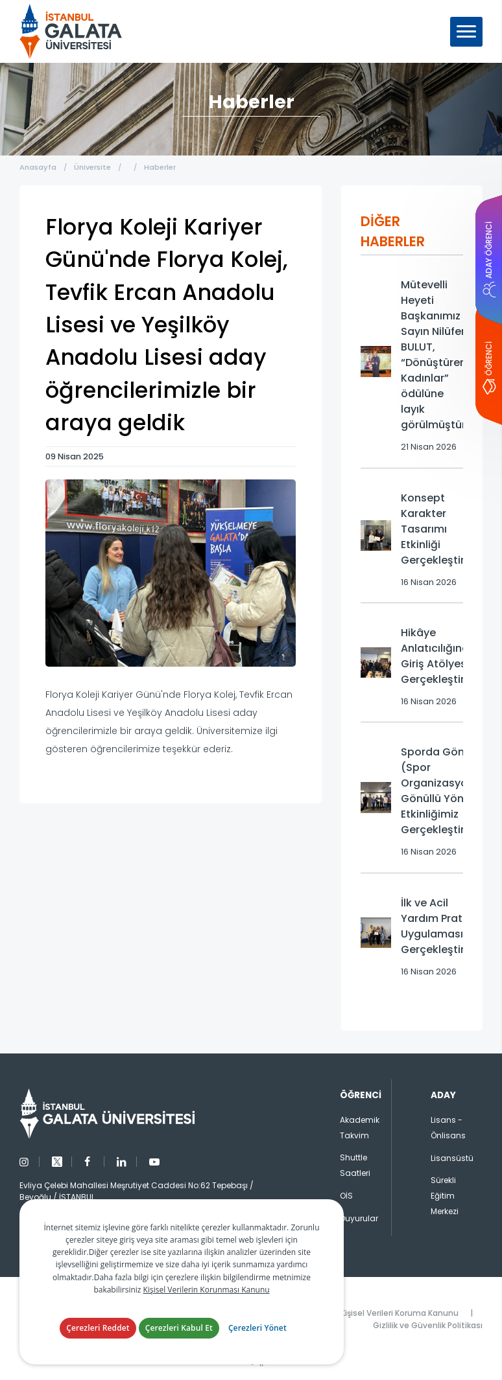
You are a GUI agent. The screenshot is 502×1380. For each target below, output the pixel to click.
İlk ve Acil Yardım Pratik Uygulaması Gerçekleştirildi (440, 926)
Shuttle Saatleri (355, 1165)
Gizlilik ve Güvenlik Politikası (428, 1325)
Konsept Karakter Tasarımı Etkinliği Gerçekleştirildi (440, 529)
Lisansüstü (452, 1158)
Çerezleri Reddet (98, 1327)
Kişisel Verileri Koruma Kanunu (400, 1312)
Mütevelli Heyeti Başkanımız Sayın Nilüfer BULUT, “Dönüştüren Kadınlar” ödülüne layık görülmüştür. (434, 354)
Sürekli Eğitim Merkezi (445, 1196)
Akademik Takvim (359, 1127)
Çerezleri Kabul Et (179, 1327)
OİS (346, 1195)
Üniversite (92, 167)
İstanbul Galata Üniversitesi (71, 31)
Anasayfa (37, 167)
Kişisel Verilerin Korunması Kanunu (206, 1289)
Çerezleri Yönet (257, 1327)
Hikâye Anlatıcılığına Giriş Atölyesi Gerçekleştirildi (440, 656)
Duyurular (359, 1218)
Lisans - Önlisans (448, 1127)
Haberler (160, 167)
